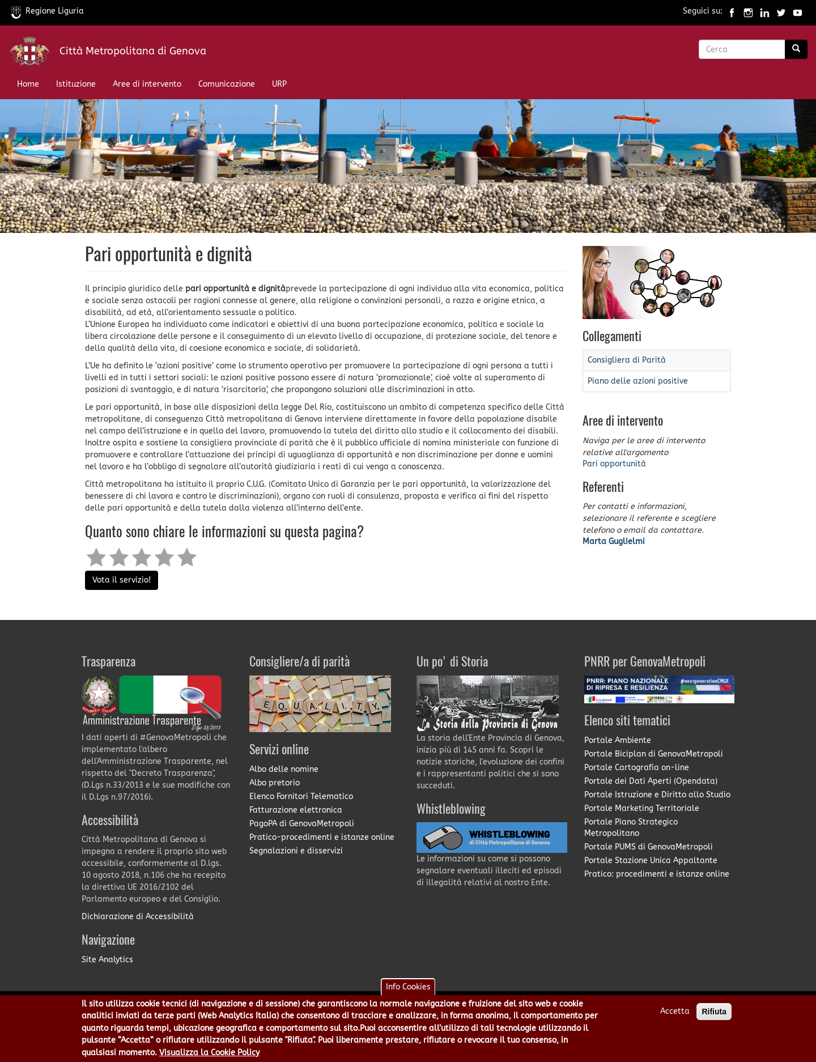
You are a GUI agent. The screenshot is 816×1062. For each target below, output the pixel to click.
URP (279, 84)
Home (28, 84)
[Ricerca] (796, 49)
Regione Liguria (47, 11)
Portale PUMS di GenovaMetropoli (648, 847)
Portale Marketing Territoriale (641, 808)
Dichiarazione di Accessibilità (138, 916)
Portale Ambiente (617, 740)
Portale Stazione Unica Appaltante (650, 860)
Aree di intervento (147, 84)
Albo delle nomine (283, 769)
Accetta (675, 1016)
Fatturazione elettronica (295, 810)
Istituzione (76, 84)
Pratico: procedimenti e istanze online (656, 874)
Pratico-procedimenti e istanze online (321, 837)
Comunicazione (226, 84)
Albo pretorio (274, 783)
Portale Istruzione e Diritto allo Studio (657, 795)
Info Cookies (408, 991)
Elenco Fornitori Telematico (301, 796)
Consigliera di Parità (627, 360)
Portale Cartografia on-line (636, 767)
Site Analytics (107, 960)
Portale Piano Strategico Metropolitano (631, 827)
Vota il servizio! (121, 580)
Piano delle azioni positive (638, 381)
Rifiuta (714, 1016)
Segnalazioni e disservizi (296, 851)
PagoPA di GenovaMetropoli (301, 824)
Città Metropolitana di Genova (133, 51)
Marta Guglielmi (614, 541)
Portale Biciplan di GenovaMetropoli (653, 754)
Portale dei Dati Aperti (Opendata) (650, 781)
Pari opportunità (614, 464)
